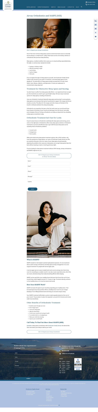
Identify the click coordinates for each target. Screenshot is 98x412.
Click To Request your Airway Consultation (37, 50)
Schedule (29, 325)
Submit (32, 189)
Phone (30, 171)
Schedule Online (90, 2)
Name (29, 161)
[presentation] (37, 185)
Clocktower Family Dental (54, 325)
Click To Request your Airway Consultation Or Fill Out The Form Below (49, 155)
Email (29, 166)
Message (30, 176)
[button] (81, 6)
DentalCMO (57, 405)
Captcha (30, 181)
